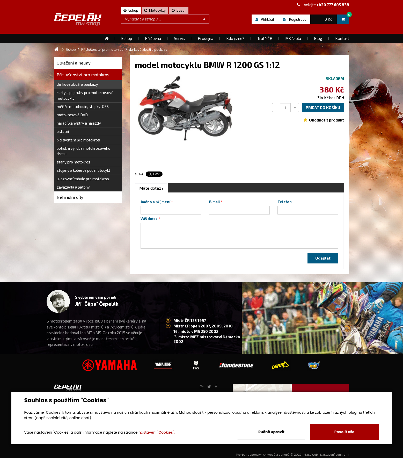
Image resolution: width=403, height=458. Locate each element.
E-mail (214, 202)
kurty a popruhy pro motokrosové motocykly (85, 95)
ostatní (63, 131)
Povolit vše (344, 431)
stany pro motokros (73, 162)
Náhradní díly (70, 197)
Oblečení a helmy (74, 62)
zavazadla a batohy (73, 187)
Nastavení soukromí (334, 454)
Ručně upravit (271, 431)
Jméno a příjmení (155, 202)
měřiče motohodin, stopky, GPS (83, 106)
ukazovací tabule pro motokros (83, 178)
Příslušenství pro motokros (83, 74)
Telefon (284, 202)
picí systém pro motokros (78, 140)
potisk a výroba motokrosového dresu (83, 151)
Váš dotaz (149, 219)
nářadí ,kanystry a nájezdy (79, 123)
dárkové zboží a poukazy (77, 84)
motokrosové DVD (72, 114)
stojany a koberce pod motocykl (83, 170)
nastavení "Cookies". (156, 432)
